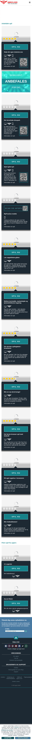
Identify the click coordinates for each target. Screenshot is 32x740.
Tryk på (16, 658)
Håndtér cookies (16, 681)
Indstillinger (23, 738)
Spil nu (16, 47)
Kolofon (3, 677)
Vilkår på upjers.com (19, 677)
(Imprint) (16, 727)
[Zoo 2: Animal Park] (0, 14)
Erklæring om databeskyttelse (10, 677)
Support (16, 671)
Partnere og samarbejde (16, 660)
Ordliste (16, 667)
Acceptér (7, 738)
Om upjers (16, 656)
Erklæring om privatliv (7, 730)
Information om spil (9, 66)
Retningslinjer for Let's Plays (16, 669)
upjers (9, 2)
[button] (16, 638)
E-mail (7, 629)
